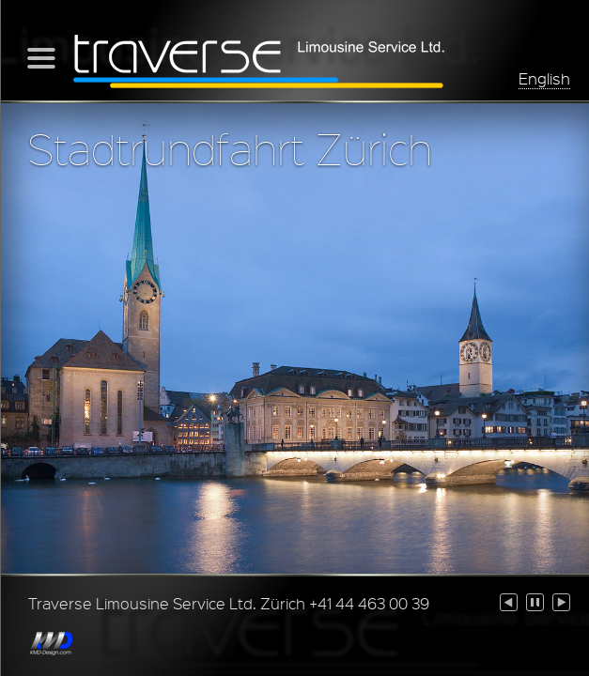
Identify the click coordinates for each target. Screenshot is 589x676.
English (544, 78)
